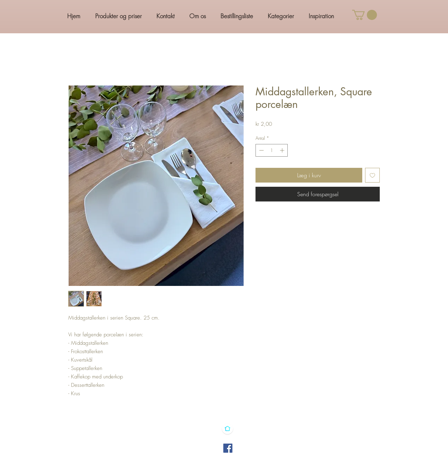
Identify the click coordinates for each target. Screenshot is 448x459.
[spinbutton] (272, 150)
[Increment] (283, 150)
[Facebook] (227, 448)
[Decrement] (261, 150)
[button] (364, 15)
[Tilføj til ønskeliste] (372, 175)
